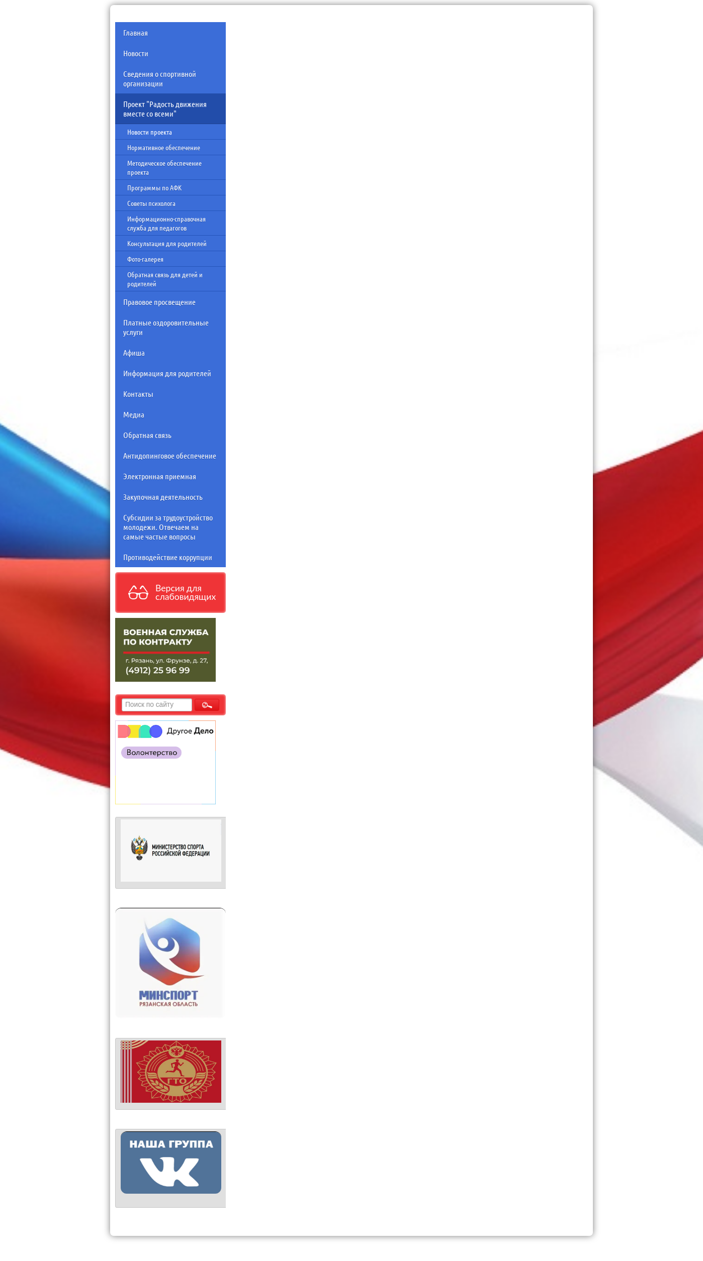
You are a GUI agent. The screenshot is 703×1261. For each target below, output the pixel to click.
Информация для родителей (167, 373)
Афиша (134, 352)
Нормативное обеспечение (163, 147)
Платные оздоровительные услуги (166, 327)
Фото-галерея (145, 258)
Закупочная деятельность (163, 496)
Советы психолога (151, 202)
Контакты (138, 393)
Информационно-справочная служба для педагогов (166, 223)
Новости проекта (149, 131)
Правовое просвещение (159, 301)
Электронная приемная (159, 476)
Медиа (133, 414)
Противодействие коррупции (167, 557)
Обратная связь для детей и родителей (165, 279)
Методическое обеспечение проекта (164, 167)
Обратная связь (147, 435)
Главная (135, 32)
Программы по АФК (154, 187)
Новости (135, 53)
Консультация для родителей (167, 243)
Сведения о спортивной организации (159, 78)
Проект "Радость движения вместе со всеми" (165, 108)
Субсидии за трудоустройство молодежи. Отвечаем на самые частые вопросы (168, 526)
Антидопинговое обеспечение (169, 455)
